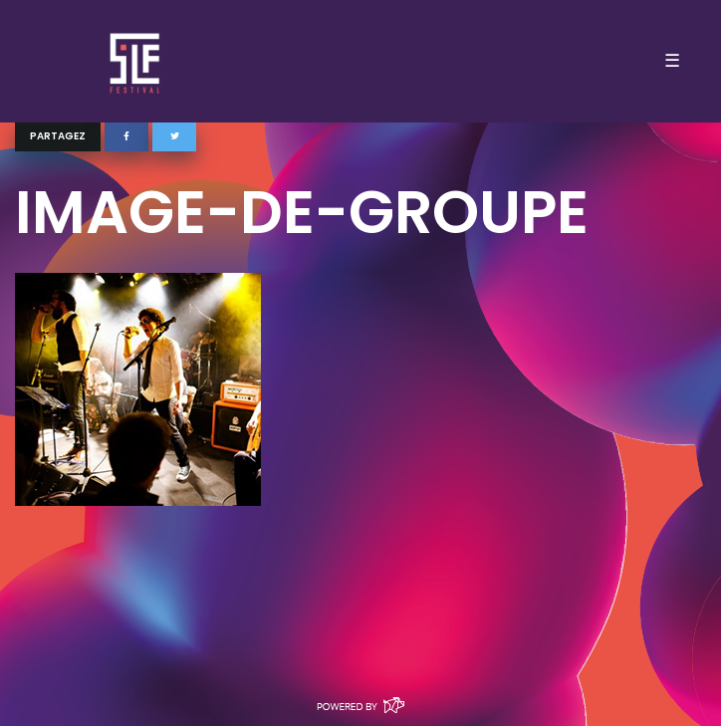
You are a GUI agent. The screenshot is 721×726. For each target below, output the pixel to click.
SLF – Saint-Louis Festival (136, 61)
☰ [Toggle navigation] (672, 61)
